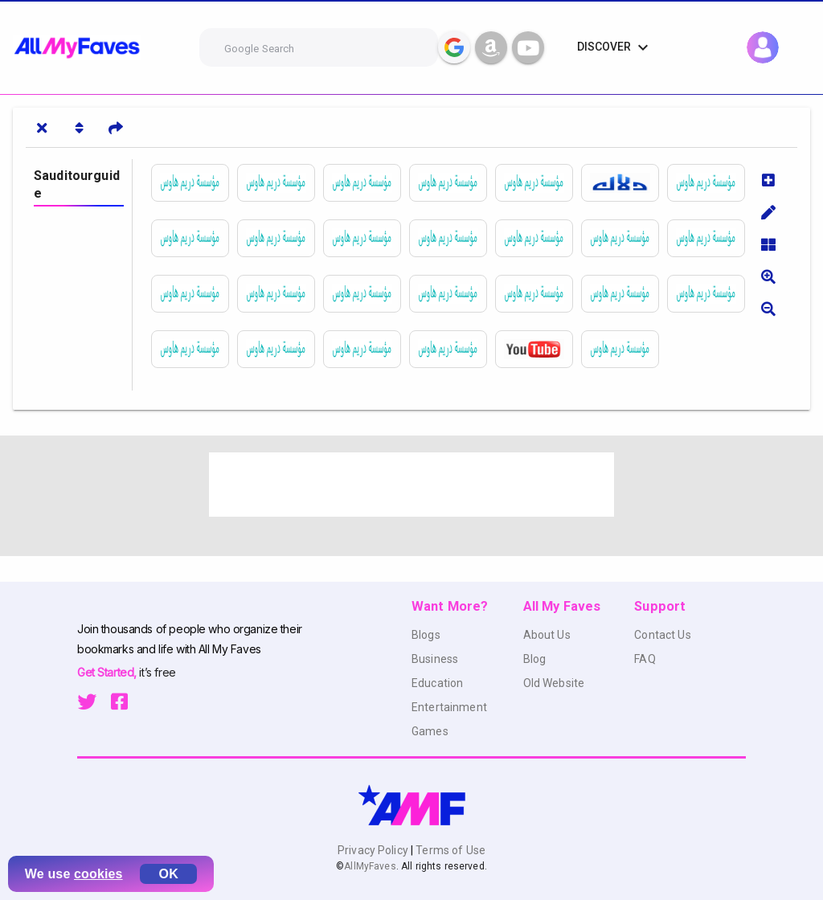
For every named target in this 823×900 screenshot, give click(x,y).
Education (437, 683)
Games (430, 731)
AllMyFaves (369, 866)
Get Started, (108, 672)
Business (435, 658)
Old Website (554, 683)
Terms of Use (449, 850)
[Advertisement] (411, 484)
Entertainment (449, 707)
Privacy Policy (374, 850)
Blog (535, 658)
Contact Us (662, 634)
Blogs (426, 634)
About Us (547, 634)
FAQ (644, 658)
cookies (98, 874)
